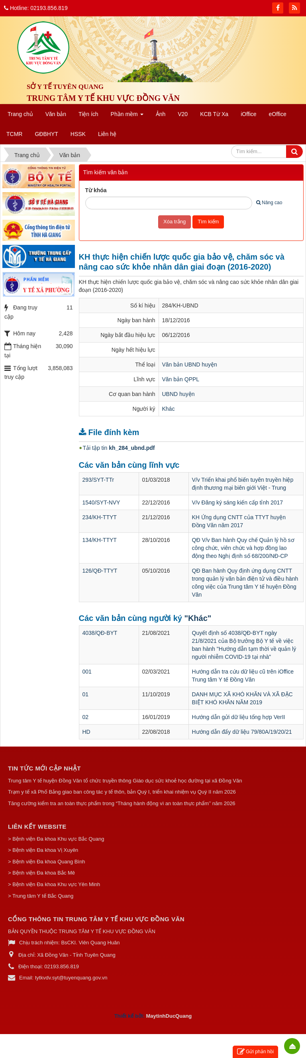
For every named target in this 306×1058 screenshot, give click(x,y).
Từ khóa (96, 190)
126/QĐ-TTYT (100, 570)
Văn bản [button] (55, 114)
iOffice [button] (248, 114)
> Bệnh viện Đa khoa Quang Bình (46, 862)
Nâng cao (269, 202)
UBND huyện (178, 394)
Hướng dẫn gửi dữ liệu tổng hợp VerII (238, 717)
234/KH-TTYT (99, 517)
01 (85, 694)
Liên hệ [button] (107, 134)
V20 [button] (183, 114)
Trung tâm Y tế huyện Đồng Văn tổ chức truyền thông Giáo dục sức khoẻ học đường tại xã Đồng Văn (125, 781)
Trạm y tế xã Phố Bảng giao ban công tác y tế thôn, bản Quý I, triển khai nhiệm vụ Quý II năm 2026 (122, 792)
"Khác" (197, 618)
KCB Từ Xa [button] (214, 114)
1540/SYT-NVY (101, 502)
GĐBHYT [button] (46, 134)
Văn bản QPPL (181, 379)
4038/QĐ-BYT (100, 633)
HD (86, 732)
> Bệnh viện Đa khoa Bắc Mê (41, 873)
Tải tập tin (119, 448)
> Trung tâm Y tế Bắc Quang (40, 896)
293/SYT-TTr (98, 480)
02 (85, 717)
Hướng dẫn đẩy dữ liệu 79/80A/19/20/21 (242, 732)
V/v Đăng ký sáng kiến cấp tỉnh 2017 (237, 502)
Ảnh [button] (161, 114)
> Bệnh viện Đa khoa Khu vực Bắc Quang (56, 839)
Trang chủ (20, 114)
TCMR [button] (14, 134)
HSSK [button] (78, 134)
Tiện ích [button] (88, 114)
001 (87, 671)
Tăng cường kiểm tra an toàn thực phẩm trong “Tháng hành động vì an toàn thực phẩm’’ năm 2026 (121, 803)
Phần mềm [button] (127, 116)
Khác (168, 409)
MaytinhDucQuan (167, 1016)
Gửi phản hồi (255, 1052)
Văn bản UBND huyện (189, 364)
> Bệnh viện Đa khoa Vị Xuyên (43, 850)
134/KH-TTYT (99, 540)
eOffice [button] (277, 114)
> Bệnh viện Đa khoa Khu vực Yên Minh (54, 884)
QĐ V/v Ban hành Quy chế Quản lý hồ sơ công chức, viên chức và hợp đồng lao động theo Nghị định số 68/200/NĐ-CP (243, 548)
